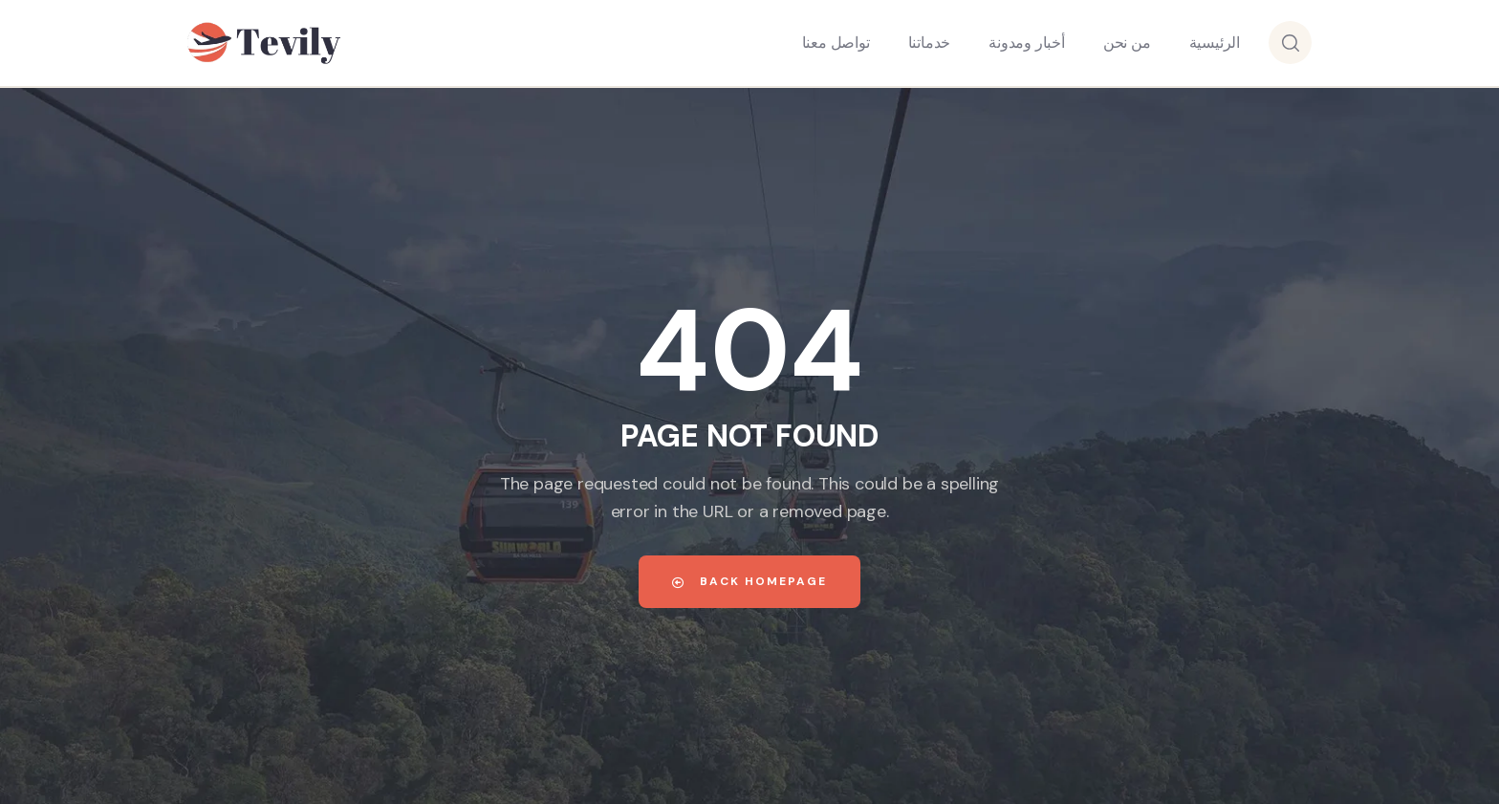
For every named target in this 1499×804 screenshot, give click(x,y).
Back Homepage (749, 581)
